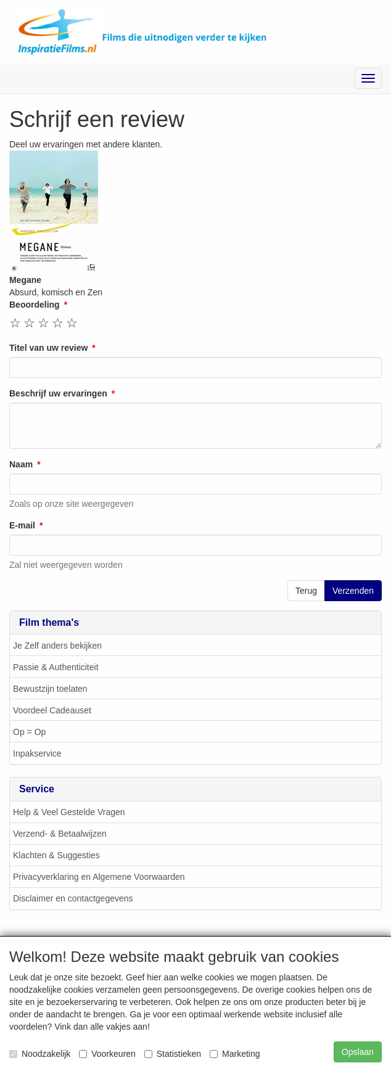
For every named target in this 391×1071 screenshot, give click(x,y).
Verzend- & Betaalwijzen (60, 834)
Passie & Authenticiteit (56, 668)
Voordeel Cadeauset (52, 711)
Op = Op (29, 732)
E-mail (22, 526)
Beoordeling (34, 305)
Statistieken (172, 1054)
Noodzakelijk (39, 1054)
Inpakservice (37, 754)
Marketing (235, 1054)
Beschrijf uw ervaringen (58, 394)
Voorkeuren (107, 1054)
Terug (306, 591)
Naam (21, 465)
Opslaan (358, 1052)
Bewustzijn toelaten (50, 689)
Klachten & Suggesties (56, 856)
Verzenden (353, 591)
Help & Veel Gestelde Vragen (69, 813)
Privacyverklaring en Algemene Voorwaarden (99, 877)
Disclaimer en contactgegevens (73, 899)
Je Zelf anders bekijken (57, 646)
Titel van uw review (48, 348)
